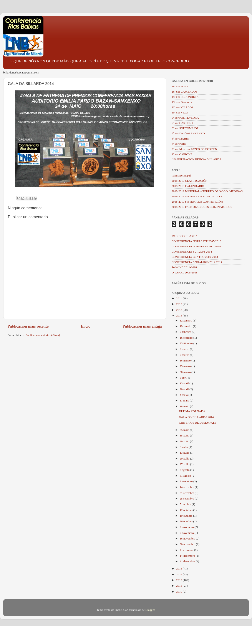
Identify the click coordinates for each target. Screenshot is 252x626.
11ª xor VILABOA (183, 107)
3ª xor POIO (179, 143)
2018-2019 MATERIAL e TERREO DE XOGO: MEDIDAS (207, 191)
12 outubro (186, 510)
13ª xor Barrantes (182, 102)
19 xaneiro (186, 326)
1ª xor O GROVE (182, 154)
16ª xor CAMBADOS (184, 91)
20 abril (184, 389)
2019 (179, 591)
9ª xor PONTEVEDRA (185, 117)
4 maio (184, 394)
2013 (179, 309)
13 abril (184, 383)
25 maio (185, 429)
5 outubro (186, 504)
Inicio (85, 326)
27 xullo (185, 464)
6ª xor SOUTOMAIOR (185, 128)
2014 (179, 315)
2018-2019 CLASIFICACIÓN (189, 180)
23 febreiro (186, 343)
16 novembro (188, 538)
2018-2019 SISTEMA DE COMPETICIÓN (197, 201)
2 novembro (187, 527)
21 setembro (187, 492)
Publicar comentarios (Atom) (43, 335)
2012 (179, 304)
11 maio (185, 400)
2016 (179, 574)
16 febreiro (186, 337)
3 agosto (185, 469)
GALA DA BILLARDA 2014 (196, 417)
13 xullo (185, 452)
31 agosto (186, 475)
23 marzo (185, 366)
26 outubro (186, 521)
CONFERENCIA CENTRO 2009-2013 (195, 256)
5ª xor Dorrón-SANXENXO (188, 133)
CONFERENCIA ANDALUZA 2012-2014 (197, 262)
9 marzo (185, 354)
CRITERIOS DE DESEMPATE (197, 422)
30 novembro (188, 544)
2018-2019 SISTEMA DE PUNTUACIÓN (197, 196)
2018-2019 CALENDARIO (188, 186)
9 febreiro (186, 331)
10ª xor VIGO (180, 112)
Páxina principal (181, 175)
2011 (179, 298)
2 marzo (185, 349)
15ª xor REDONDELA (185, 96)
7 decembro (187, 550)
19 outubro (186, 515)
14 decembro (188, 555)
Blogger (150, 609)
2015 (179, 568)
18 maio (185, 406)
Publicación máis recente (28, 326)
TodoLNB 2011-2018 (184, 267)
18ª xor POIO (179, 86)
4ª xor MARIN (180, 138)
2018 (179, 585)
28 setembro (187, 498)
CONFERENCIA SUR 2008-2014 (192, 251)
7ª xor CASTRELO (183, 123)
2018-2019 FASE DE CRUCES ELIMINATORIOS (202, 206)
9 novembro (187, 532)
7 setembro (186, 481)
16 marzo (185, 360)
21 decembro (188, 561)
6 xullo (184, 447)
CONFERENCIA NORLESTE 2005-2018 (196, 241)
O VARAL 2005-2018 (184, 272)
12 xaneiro (186, 320)
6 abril (184, 377)
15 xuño (185, 435)
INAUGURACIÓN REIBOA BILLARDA (197, 159)
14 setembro (187, 487)
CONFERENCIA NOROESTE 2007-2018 (197, 246)
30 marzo (185, 372)
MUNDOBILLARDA (184, 236)
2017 (179, 580)
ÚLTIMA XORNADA (192, 411)
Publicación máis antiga (142, 326)
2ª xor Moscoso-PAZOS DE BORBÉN (194, 149)
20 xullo (185, 458)
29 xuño (185, 441)
